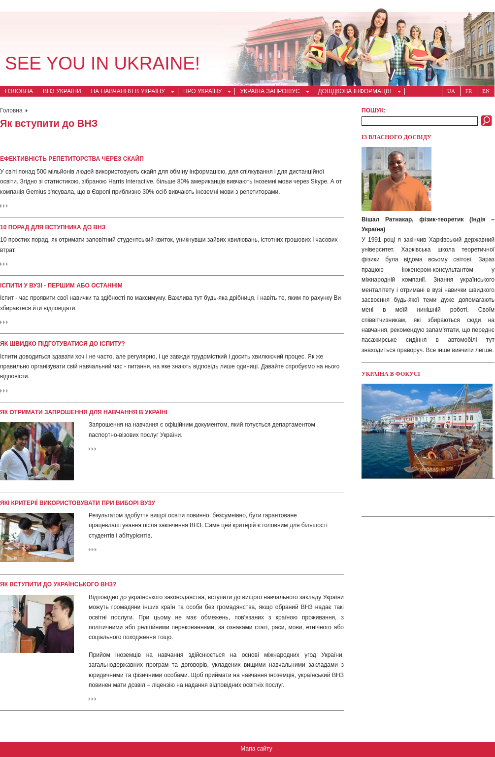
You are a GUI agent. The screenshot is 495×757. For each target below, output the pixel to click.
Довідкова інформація (356, 92)
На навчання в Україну (130, 92)
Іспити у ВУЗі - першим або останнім (61, 285)
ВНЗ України (62, 91)
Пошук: (374, 110)
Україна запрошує (271, 92)
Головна (19, 91)
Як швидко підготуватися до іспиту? (62, 343)
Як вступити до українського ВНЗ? (58, 584)
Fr (468, 91)
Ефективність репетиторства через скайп (72, 158)
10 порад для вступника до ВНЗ (52, 227)
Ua (451, 91)
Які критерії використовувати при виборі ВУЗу (77, 503)
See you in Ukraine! (102, 63)
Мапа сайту (256, 748)
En (486, 91)
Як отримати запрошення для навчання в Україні (83, 412)
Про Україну (204, 92)
